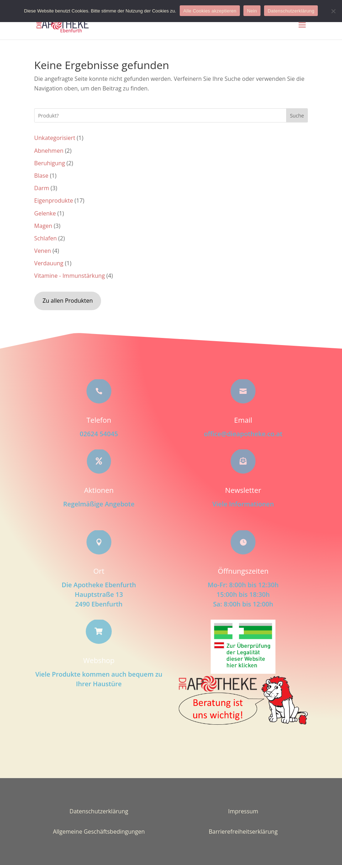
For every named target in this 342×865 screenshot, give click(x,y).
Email (243, 420)
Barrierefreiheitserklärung (243, 831)
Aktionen (99, 490)
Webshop (99, 660)
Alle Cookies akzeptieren (209, 11)
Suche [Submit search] (297, 115)
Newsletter (243, 490)
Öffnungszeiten (243, 571)
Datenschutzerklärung (98, 811)
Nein (252, 11)
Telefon (98, 420)
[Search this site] (171, 115)
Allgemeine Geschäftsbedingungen (99, 831)
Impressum (243, 811)
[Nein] (333, 11)
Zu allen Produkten (67, 300)
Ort (98, 571)
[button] (302, 30)
